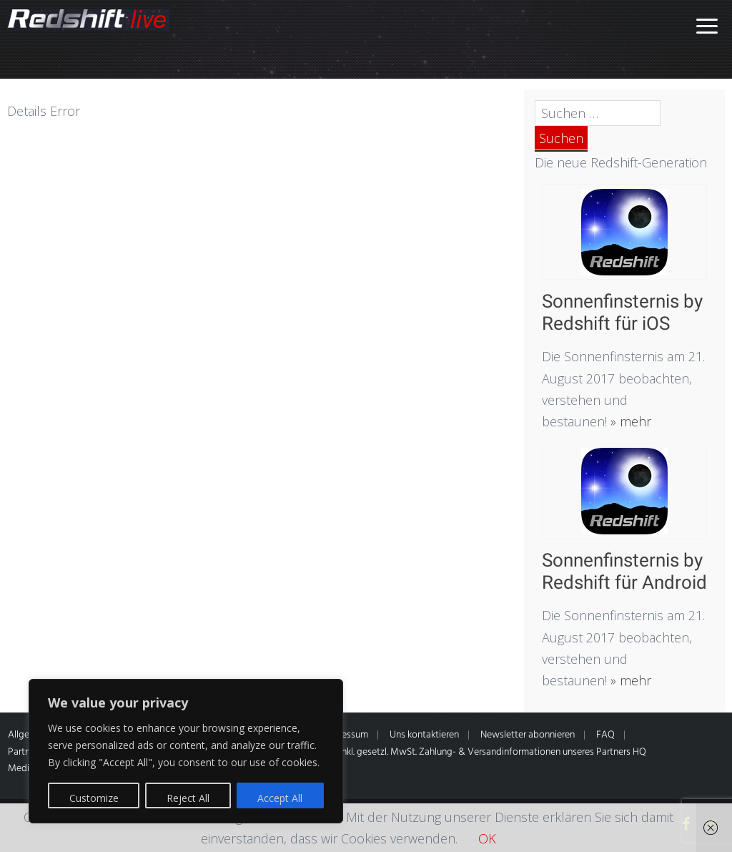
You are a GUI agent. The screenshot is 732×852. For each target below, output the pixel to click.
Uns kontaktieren (424, 735)
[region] (186, 751)
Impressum (345, 735)
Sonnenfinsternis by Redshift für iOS (622, 312)
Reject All (188, 798)
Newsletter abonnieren (527, 735)
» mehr (629, 421)
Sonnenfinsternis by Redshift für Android (624, 571)
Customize (94, 798)
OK (487, 838)
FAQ (605, 735)
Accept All (279, 798)
